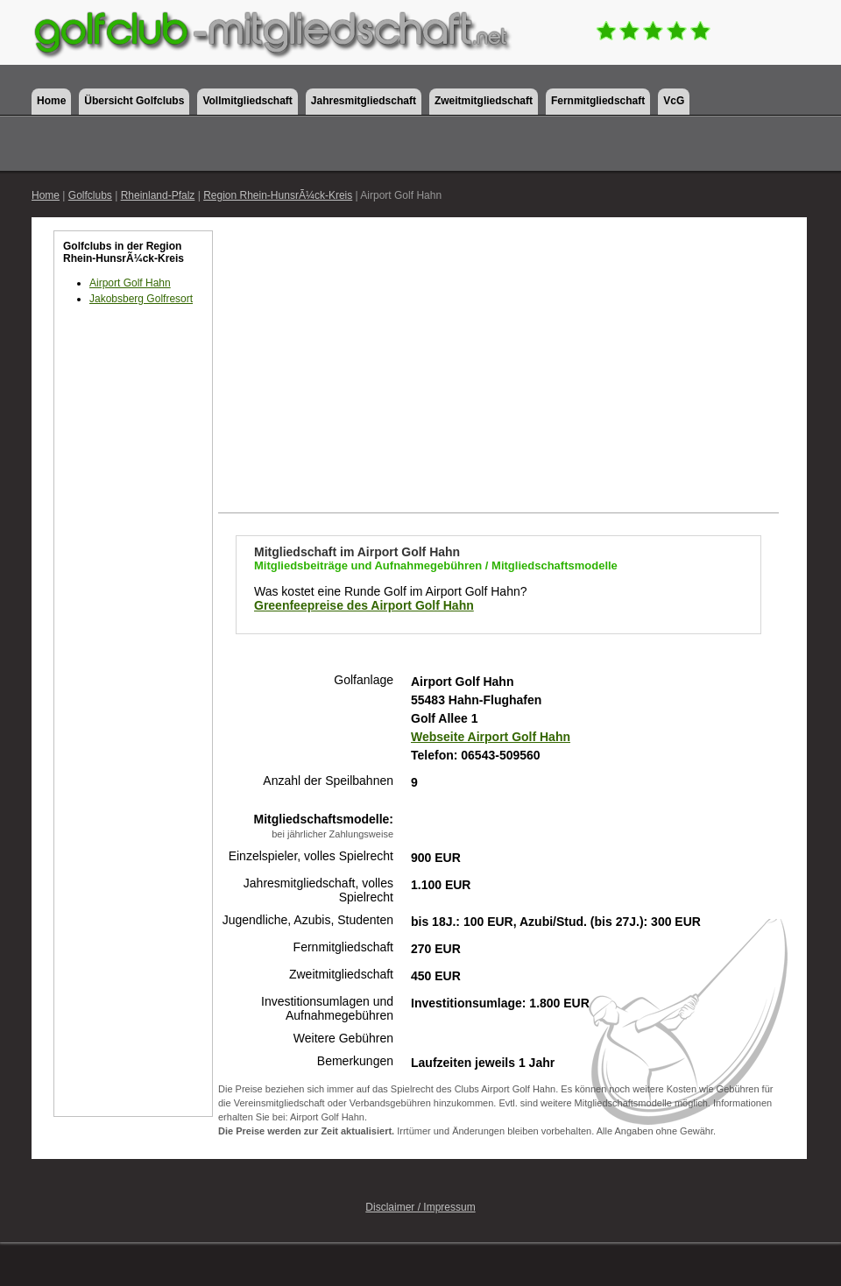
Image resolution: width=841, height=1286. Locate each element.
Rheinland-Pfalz (158, 195)
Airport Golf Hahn (130, 283)
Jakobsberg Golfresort (141, 299)
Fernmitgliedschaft (598, 101)
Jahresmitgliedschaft (363, 101)
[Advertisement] (133, 622)
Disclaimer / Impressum (420, 1207)
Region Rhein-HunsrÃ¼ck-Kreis (277, 195)
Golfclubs (90, 195)
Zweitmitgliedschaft (484, 101)
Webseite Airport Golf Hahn (490, 737)
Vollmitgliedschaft (247, 101)
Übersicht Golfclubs (134, 101)
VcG (673, 101)
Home (51, 101)
